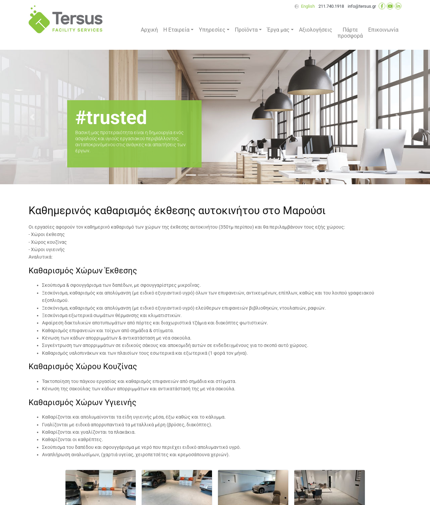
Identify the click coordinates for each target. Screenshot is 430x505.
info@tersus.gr (362, 6)
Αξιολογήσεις (315, 30)
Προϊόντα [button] (246, 30)
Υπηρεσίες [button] (212, 30)
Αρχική (149, 30)
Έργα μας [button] (278, 30)
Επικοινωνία (383, 30)
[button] (32, 117)
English (308, 6)
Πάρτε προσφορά (350, 33)
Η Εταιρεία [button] (176, 30)
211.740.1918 (331, 6)
